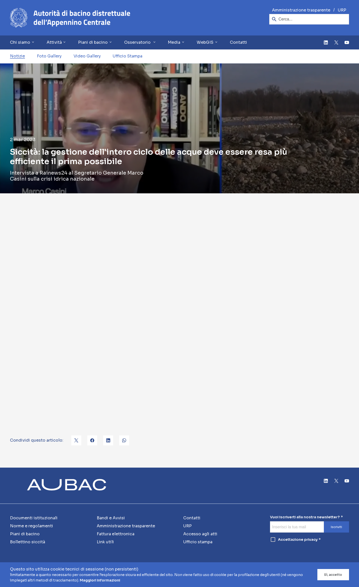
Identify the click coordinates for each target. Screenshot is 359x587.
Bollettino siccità (27, 542)
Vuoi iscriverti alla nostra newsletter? (305, 517)
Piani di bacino (25, 534)
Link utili (105, 542)
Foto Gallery (49, 56)
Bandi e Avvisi (111, 518)
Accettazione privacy (294, 540)
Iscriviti (336, 527)
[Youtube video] (179, 307)
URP (342, 10)
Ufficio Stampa (127, 56)
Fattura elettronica (115, 534)
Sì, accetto (333, 575)
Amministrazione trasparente (301, 10)
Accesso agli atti (200, 534)
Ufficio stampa (197, 542)
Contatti (238, 42)
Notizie (17, 56)
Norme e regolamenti (31, 526)
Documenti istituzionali (34, 518)
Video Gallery (87, 56)
